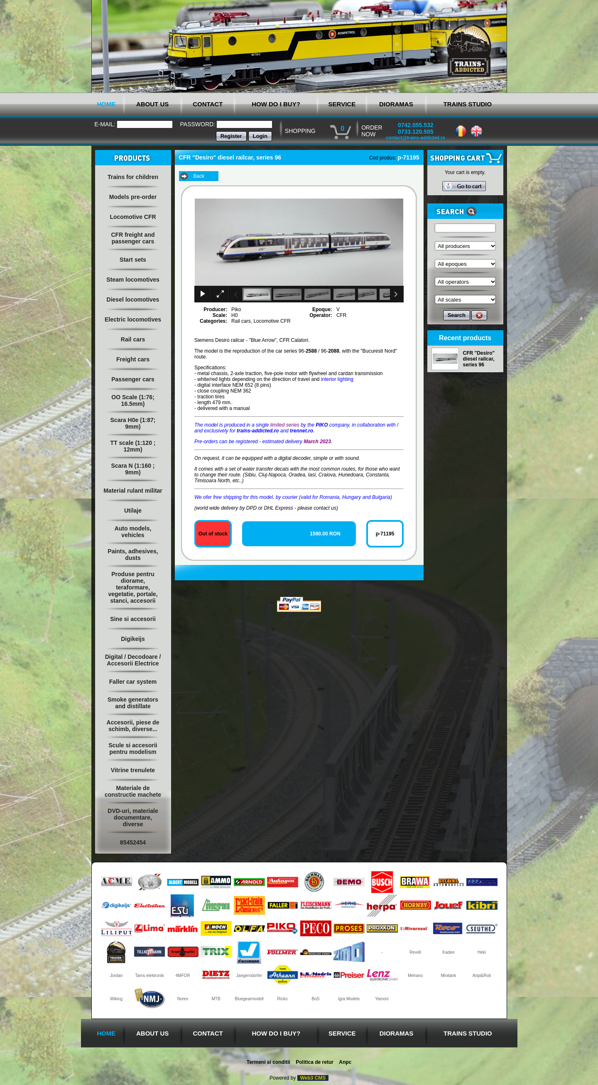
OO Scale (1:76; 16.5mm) (132, 400)
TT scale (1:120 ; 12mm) (133, 446)
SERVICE (342, 104)
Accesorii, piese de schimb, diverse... (133, 725)
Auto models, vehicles (133, 531)
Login (260, 136)
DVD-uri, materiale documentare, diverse (133, 817)
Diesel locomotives (133, 299)
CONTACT (208, 104)
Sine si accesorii (133, 619)
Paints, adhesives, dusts (133, 554)
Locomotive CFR (133, 217)
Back (199, 176)
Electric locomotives (133, 319)
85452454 (133, 842)
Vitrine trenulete (133, 770)
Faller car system (133, 681)
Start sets (133, 259)
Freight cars (133, 359)
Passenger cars (132, 379)
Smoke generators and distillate (133, 702)
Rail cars (133, 339)
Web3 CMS (312, 1078)
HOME (106, 104)
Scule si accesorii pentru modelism (132, 748)
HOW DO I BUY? (276, 104)
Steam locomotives (132, 279)
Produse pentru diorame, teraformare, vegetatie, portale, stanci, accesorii (132, 587)
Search (457, 315)
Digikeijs (133, 639)
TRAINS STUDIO (467, 104)
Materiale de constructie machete (133, 791)
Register (231, 136)
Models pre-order (133, 197)
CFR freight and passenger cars (133, 238)
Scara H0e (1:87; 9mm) (133, 423)
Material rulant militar (132, 490)
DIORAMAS (396, 104)
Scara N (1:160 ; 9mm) (132, 469)
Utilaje (133, 510)
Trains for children (133, 177)
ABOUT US (152, 104)
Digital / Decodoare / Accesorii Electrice (133, 660)
